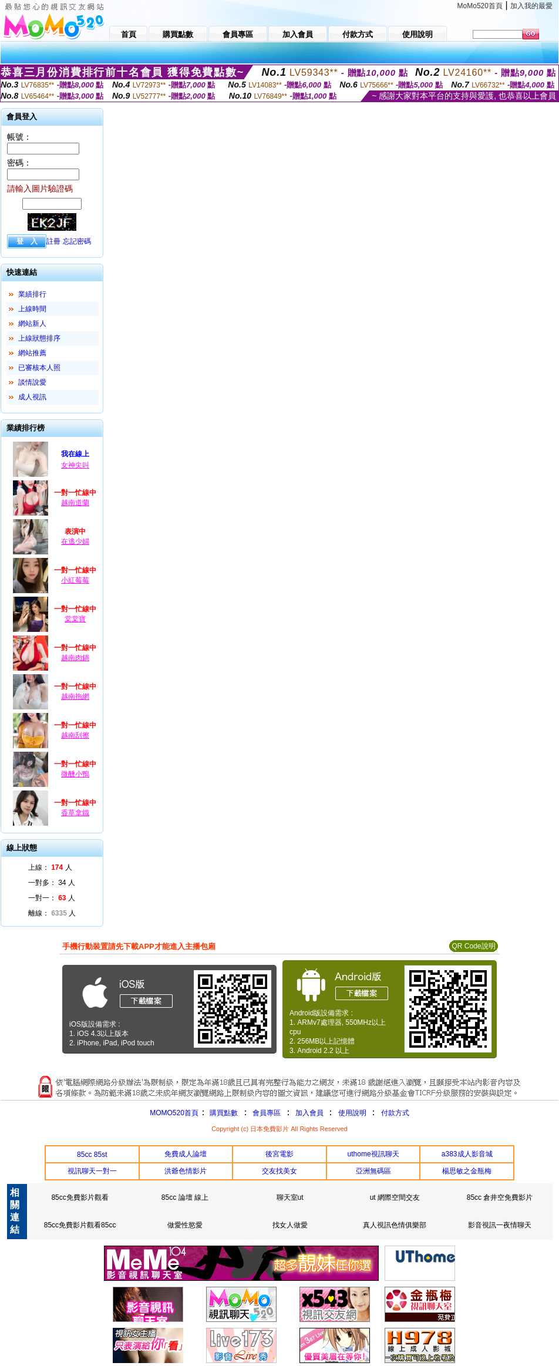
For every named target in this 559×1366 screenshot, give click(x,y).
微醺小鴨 (75, 774)
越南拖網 (75, 696)
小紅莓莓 (75, 580)
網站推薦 (32, 353)
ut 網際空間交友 (395, 1197)
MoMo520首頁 (480, 6)
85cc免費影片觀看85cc (80, 1225)
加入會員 (309, 1113)
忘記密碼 (77, 241)
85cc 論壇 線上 (184, 1197)
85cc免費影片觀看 (79, 1197)
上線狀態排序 (39, 338)
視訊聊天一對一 (92, 1171)
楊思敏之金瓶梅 (466, 1171)
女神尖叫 (75, 465)
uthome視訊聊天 (373, 1154)
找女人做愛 (290, 1225)
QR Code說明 (473, 946)
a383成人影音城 (467, 1154)
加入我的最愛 (531, 6)
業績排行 (32, 294)
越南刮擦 (75, 735)
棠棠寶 (75, 619)
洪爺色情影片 (185, 1171)
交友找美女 (279, 1171)
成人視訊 (32, 397)
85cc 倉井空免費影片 (500, 1197)
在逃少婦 (75, 541)
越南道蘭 (75, 503)
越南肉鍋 (75, 658)
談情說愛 (32, 382)
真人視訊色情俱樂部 (394, 1225)
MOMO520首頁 (174, 1113)
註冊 (53, 241)
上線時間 (32, 309)
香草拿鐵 (75, 813)
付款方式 (395, 1113)
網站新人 (32, 323)
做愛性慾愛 (185, 1225)
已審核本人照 (39, 368)
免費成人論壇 (185, 1154)
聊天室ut (290, 1197)
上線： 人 (50, 867)
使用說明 (352, 1113)
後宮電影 (279, 1154)
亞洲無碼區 (373, 1171)
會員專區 (266, 1113)
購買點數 (223, 1113)
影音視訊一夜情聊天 (499, 1225)
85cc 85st (92, 1154)
